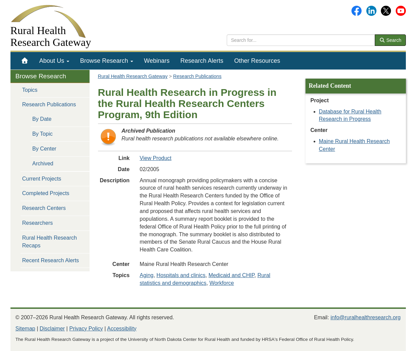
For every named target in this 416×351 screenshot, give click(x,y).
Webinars (157, 60)
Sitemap (25, 328)
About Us (54, 60)
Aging (146, 275)
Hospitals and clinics (180, 275)
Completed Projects (46, 193)
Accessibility (122, 328)
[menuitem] (25, 61)
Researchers (37, 223)
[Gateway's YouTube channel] (401, 10)
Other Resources (257, 60)
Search (390, 40)
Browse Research (106, 60)
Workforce (222, 283)
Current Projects (42, 179)
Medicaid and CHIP (231, 275)
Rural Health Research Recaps (49, 241)
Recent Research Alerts (50, 260)
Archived (42, 163)
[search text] (301, 40)
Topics (30, 90)
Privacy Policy (86, 328)
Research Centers (44, 208)
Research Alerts (201, 60)
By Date (42, 119)
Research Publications (49, 104)
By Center (44, 149)
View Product (155, 158)
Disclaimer (52, 328)
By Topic (42, 134)
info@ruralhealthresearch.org (365, 317)
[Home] (25, 61)
